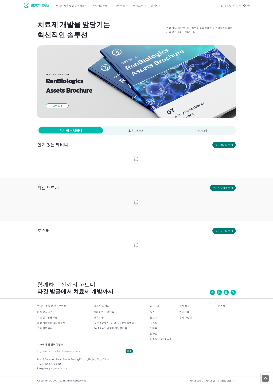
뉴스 (152, 311)
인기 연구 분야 (45, 328)
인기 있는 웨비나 (70, 130)
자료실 (153, 322)
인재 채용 (226, 5)
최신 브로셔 (136, 130)
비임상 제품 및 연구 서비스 (71, 5)
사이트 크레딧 (197, 380)
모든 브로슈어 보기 (223, 187)
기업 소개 (184, 311)
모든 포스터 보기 (224, 230)
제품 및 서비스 (45, 311)
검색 (237, 5)
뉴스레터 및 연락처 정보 (50, 344)
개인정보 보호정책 (226, 380)
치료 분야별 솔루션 (47, 317)
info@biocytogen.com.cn (52, 368)
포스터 (202, 130)
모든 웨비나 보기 (224, 144)
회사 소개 (139, 5)
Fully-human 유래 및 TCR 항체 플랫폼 (114, 322)
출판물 (153, 333)
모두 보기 (57, 105)
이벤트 (153, 328)
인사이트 (121, 5)
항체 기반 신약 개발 (104, 311)
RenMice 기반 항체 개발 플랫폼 (110, 328)
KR (246, 5)
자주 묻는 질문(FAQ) (160, 338)
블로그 (153, 317)
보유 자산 (99, 317)
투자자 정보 (185, 317)
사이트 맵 (210, 380)
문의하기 (156, 5)
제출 (129, 351)
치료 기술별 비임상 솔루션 (51, 322)
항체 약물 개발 (101, 5)
